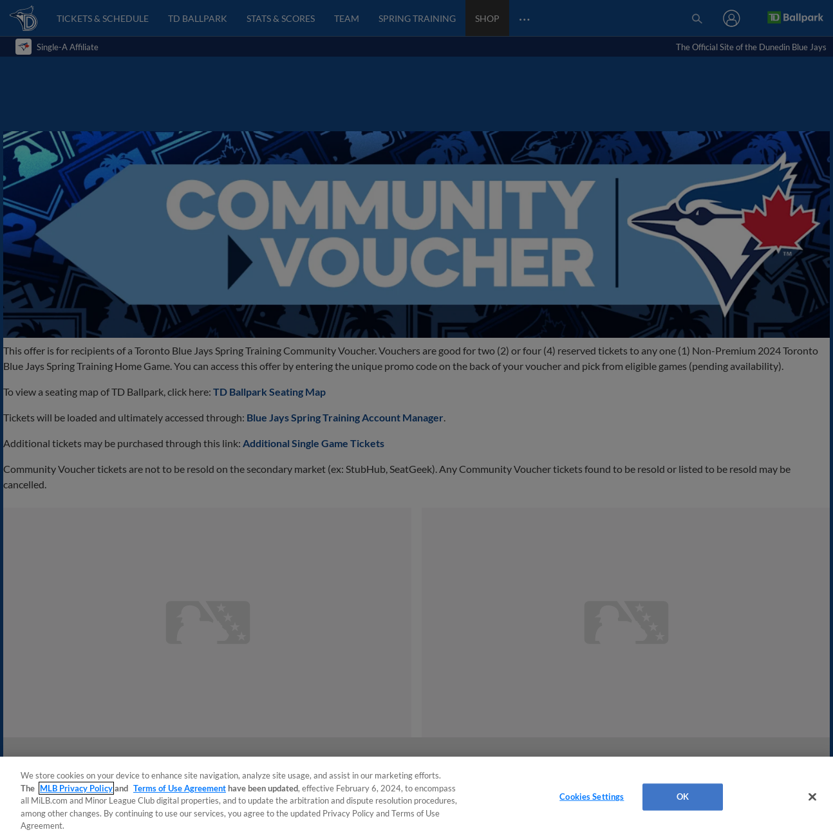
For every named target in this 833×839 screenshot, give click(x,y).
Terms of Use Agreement (179, 788)
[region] (416, 798)
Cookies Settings (591, 796)
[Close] (812, 797)
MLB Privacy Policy (76, 788)
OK (683, 796)
